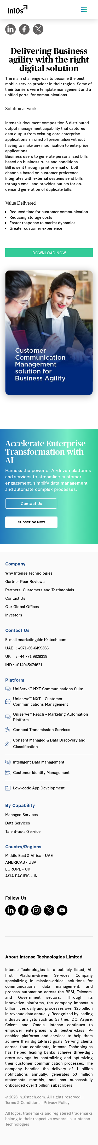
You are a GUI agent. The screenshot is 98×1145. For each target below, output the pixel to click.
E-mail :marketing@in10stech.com (35, 639)
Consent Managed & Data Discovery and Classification (49, 743)
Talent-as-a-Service (23, 831)
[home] (17, 9)
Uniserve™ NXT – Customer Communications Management (40, 701)
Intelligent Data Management (38, 762)
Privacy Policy (57, 1102)
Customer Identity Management (41, 772)
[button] (84, 9)
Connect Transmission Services (41, 729)
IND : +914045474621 (23, 664)
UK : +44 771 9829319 (26, 656)
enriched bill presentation (49, 139)
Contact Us (15, 598)
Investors (13, 615)
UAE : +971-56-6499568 (27, 647)
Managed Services (21, 814)
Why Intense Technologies (29, 573)
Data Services (17, 823)
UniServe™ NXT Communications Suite (48, 688)
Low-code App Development (39, 787)
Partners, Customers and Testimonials (39, 589)
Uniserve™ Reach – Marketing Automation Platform (50, 716)
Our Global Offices (22, 606)
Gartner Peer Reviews (25, 581)
